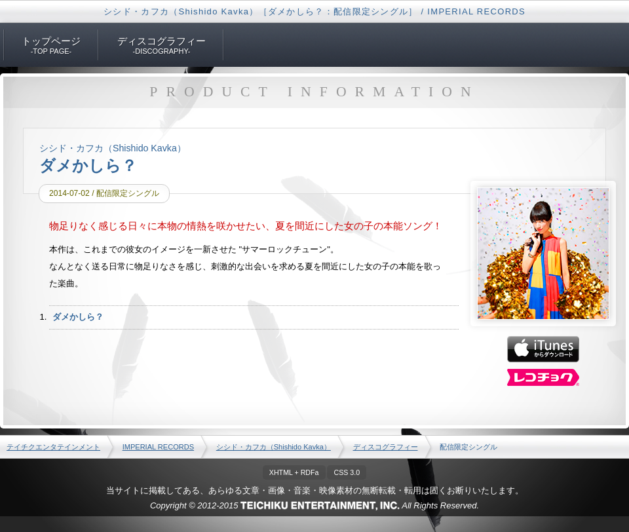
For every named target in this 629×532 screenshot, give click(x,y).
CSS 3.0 (347, 472)
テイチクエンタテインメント (53, 447)
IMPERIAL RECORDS (158, 447)
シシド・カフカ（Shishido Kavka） (273, 447)
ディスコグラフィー (385, 447)
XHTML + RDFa (294, 472)
